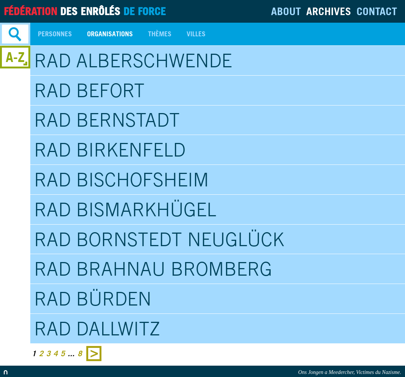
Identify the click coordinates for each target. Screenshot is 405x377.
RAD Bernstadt (107, 120)
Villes (196, 34)
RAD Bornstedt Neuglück (159, 239)
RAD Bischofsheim (121, 180)
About (286, 11)
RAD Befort (89, 90)
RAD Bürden (92, 299)
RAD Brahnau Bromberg (153, 269)
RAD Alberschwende (133, 60)
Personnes (55, 34)
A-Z (15, 57)
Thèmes (159, 34)
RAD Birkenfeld (109, 150)
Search (15, 34)
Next (93, 353)
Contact (377, 11)
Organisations (110, 34)
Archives (328, 11)
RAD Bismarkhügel (125, 209)
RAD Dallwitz (97, 329)
